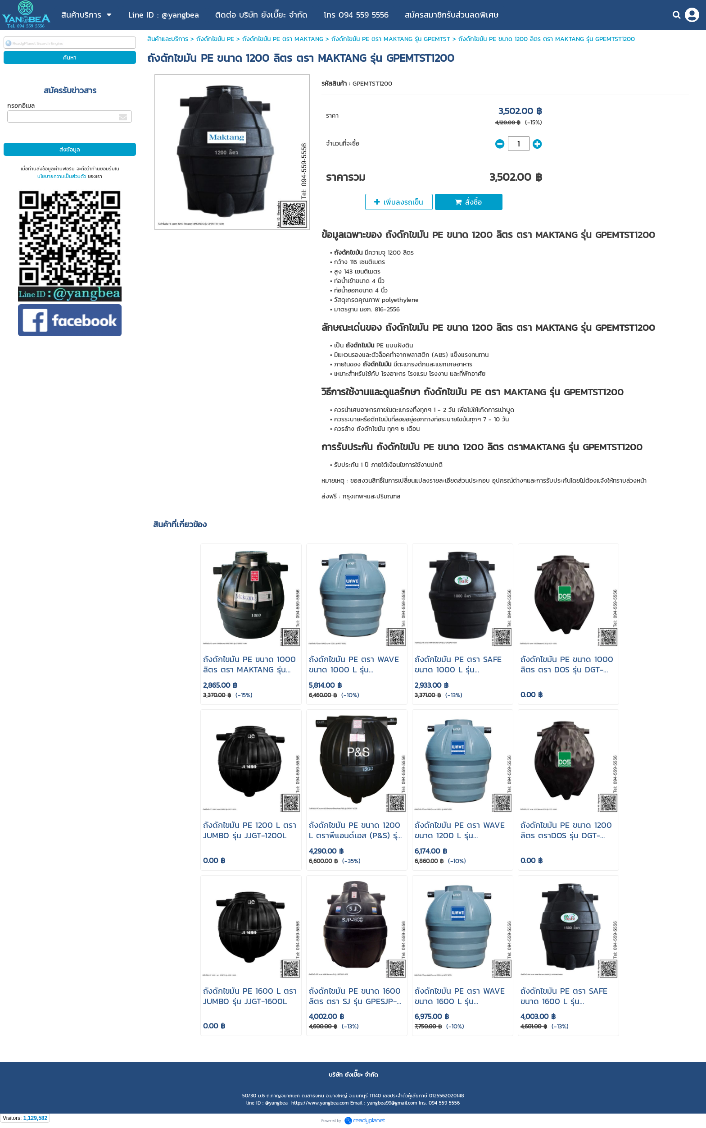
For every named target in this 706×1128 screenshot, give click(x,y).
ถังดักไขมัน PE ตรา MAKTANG (282, 39)
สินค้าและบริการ (167, 39)
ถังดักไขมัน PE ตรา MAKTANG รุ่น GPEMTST (390, 39)
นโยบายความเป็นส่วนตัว (61, 176)
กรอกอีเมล (21, 105)
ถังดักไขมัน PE (215, 39)
